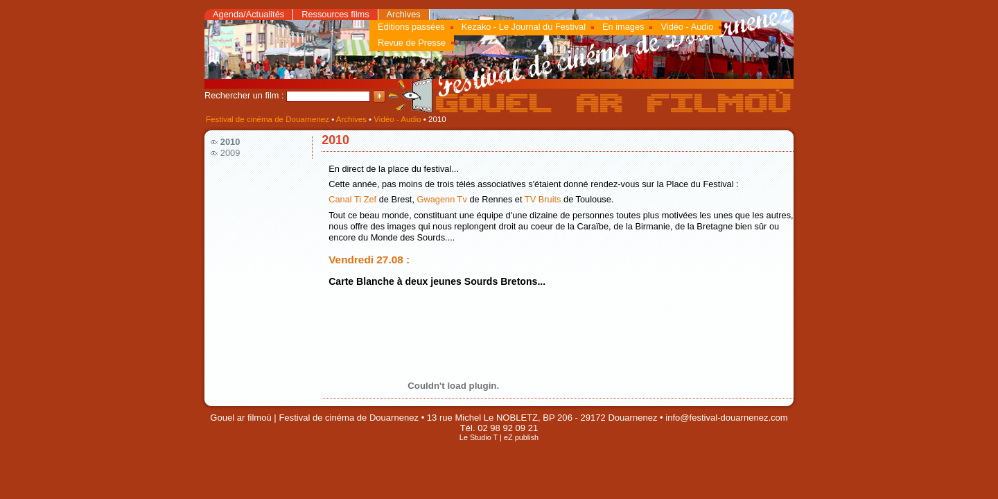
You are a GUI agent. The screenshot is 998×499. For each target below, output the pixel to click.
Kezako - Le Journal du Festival (524, 26)
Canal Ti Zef (352, 199)
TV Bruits (543, 199)
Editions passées (411, 26)
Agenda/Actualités (248, 14)
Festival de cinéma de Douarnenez (267, 119)
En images (623, 26)
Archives (404, 14)
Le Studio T (478, 437)
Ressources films (335, 14)
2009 (230, 153)
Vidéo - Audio (686, 26)
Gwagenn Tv (442, 199)
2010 (230, 142)
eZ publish (521, 437)
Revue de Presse (412, 42)
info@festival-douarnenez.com (726, 417)
